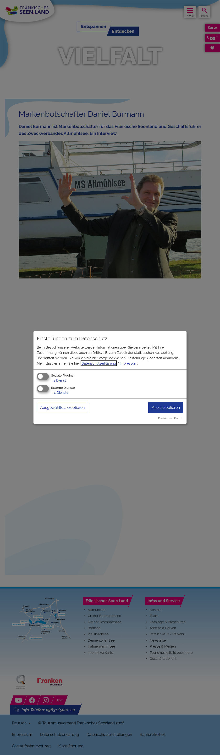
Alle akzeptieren (166, 407)
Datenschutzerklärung (99, 363)
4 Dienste (59, 392)
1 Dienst (58, 380)
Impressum (128, 363)
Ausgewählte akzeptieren (62, 407)
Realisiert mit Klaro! (169, 418)
